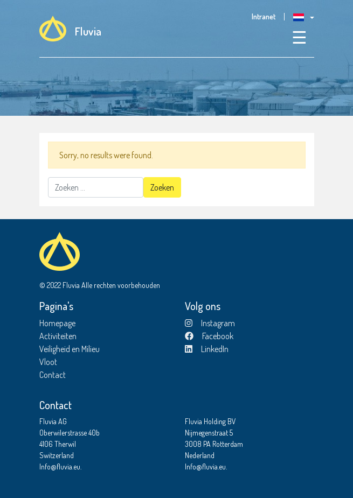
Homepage (57, 323)
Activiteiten (58, 336)
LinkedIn (207, 348)
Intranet (263, 16)
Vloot (48, 361)
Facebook (209, 336)
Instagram (210, 323)
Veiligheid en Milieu (69, 348)
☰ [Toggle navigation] (299, 37)
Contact (52, 374)
